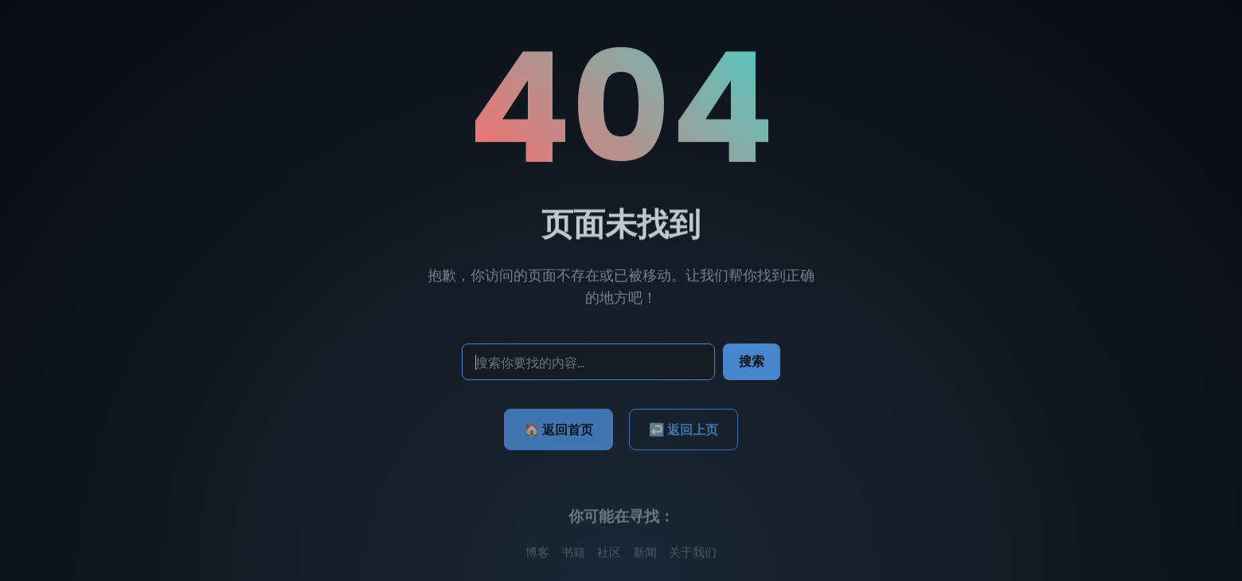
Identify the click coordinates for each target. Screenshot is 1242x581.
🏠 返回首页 (558, 432)
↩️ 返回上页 (683, 432)
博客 (537, 555)
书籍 (573, 555)
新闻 (645, 555)
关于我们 (693, 555)
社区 (609, 555)
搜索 (751, 363)
